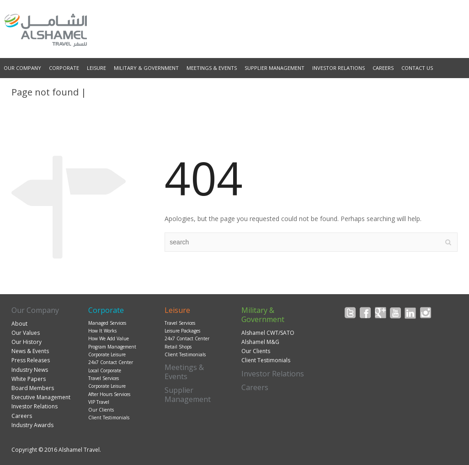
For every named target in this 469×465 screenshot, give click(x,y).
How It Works (102, 331)
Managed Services (107, 323)
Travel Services (103, 378)
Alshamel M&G (260, 342)
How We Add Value (108, 338)
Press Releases (30, 360)
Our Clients (101, 410)
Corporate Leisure (107, 354)
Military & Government (146, 67)
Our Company (22, 67)
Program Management (112, 346)
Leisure (96, 67)
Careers (383, 67)
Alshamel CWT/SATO (267, 333)
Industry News (29, 370)
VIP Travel (98, 402)
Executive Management (40, 397)
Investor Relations (338, 67)
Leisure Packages (182, 331)
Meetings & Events (212, 67)
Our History (26, 342)
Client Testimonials (108, 417)
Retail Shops (178, 346)
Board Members (32, 388)
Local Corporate (104, 370)
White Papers (28, 379)
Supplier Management (274, 67)
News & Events (30, 351)
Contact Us (417, 67)
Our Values (25, 333)
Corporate (64, 67)
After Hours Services (109, 394)
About (19, 324)
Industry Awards (32, 425)
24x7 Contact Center (110, 362)
